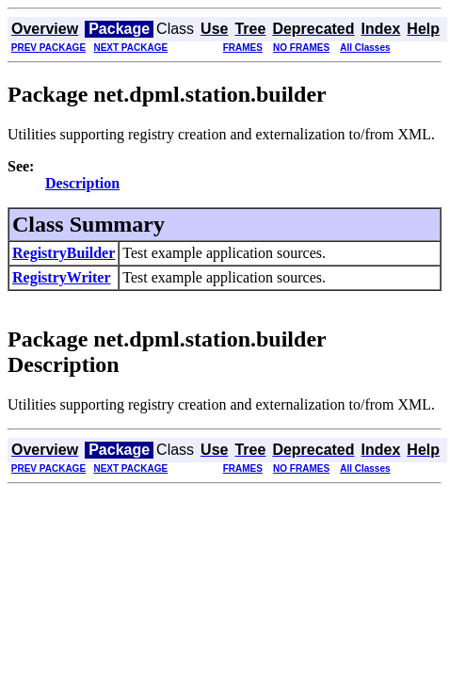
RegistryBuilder (63, 253)
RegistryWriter (61, 277)
